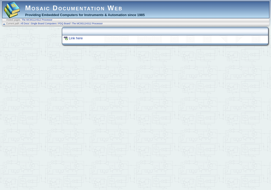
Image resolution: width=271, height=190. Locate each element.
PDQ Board (64, 23)
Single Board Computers (44, 23)
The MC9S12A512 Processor (36, 19)
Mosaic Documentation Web (74, 8)
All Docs (24, 23)
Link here (76, 38)
